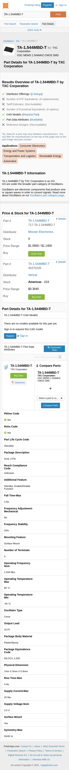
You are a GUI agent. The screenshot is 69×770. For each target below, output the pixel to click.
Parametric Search (16, 751)
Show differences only (45, 357)
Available (36, 119)
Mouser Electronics (40, 231)
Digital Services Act (17, 755)
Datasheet (18, 382)
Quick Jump (34, 30)
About (37, 746)
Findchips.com (6, 6)
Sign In (62, 5)
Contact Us (26, 746)
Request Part (30, 114)
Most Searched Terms (54, 746)
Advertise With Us (41, 759)
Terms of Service (53, 751)
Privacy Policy (35, 751)
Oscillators (8, 41)
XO (17, 41)
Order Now (36, 254)
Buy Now (36, 297)
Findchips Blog (32, 5)
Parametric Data (54, 348)
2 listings (37, 94)
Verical (32, 275)
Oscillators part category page (47, 195)
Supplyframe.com (49, 765)
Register (47, 5)
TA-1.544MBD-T (38, 220)
